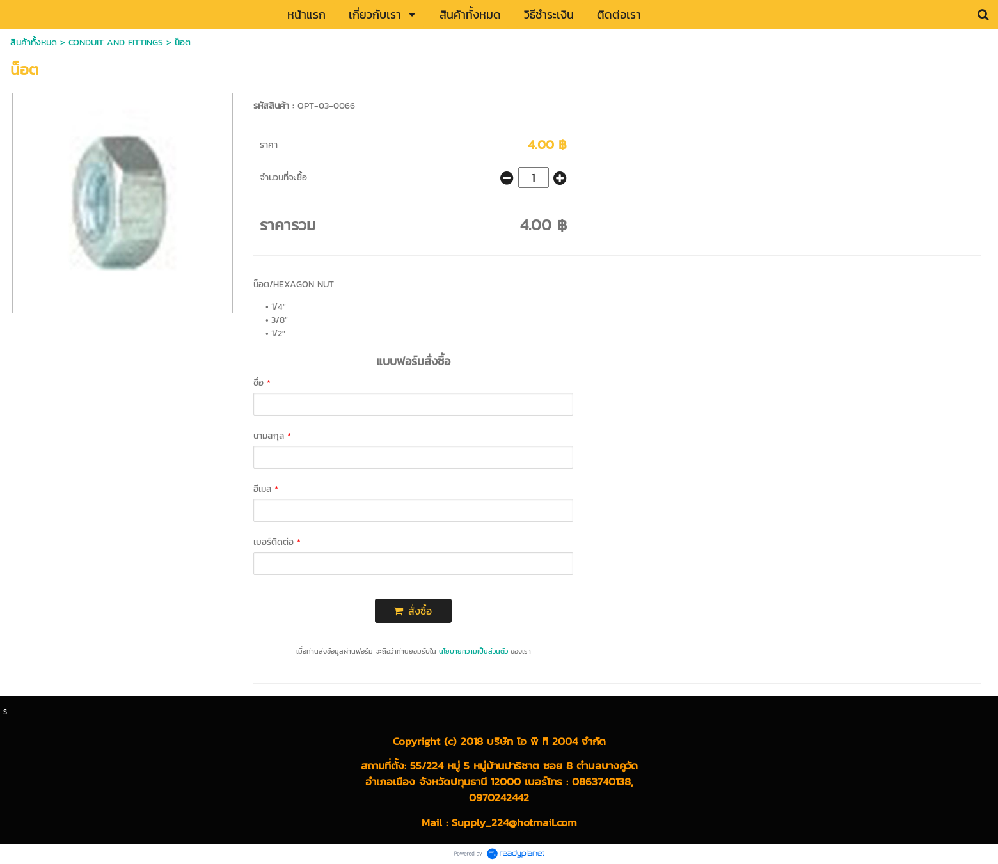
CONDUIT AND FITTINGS (115, 42)
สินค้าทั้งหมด (33, 42)
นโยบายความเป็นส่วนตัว (473, 651)
